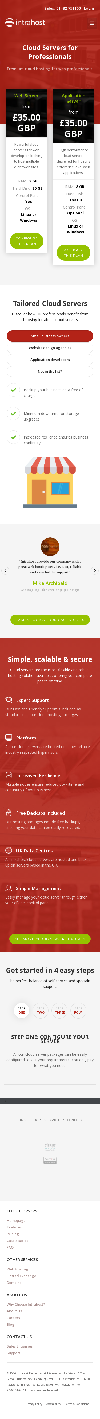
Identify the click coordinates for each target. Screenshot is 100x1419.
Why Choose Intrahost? (26, 1304)
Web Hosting (17, 1269)
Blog (10, 1324)
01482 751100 (68, 8)
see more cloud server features (50, 939)
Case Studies (17, 1240)
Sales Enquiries (20, 1346)
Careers (13, 1317)
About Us (14, 1311)
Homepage (16, 1220)
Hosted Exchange (21, 1275)
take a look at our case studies (50, 620)
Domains (14, 1282)
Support (13, 1352)
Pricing (13, 1233)
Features (14, 1227)
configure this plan (26, 241)
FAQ (10, 1247)
